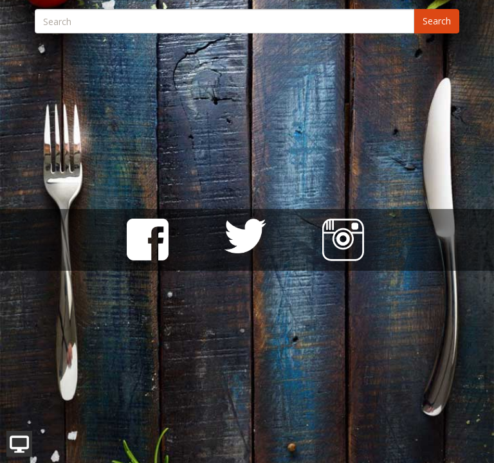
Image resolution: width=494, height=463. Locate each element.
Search (437, 21)
